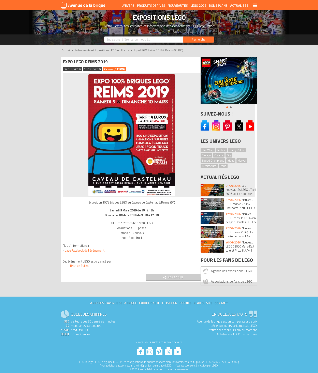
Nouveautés (178, 5)
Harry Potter (237, 150)
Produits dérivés (151, 5)
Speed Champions (213, 160)
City (229, 155)
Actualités (239, 5)
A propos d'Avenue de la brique (113, 303)
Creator (218, 155)
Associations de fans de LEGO (227, 282)
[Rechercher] (198, 39)
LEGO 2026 (198, 5)
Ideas (231, 160)
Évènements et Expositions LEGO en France (102, 50)
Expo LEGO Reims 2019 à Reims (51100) (158, 50)
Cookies (185, 303)
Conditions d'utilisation (158, 303)
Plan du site (203, 303)
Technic (221, 150)
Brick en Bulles (80, 265)
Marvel (242, 160)
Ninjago (206, 155)
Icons (223, 166)
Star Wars (208, 150)
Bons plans (218, 5)
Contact (221, 303)
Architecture (209, 166)
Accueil (66, 50)
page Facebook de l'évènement (86, 250)
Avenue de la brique (83, 5)
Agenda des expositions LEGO (227, 271)
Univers (128, 5)
